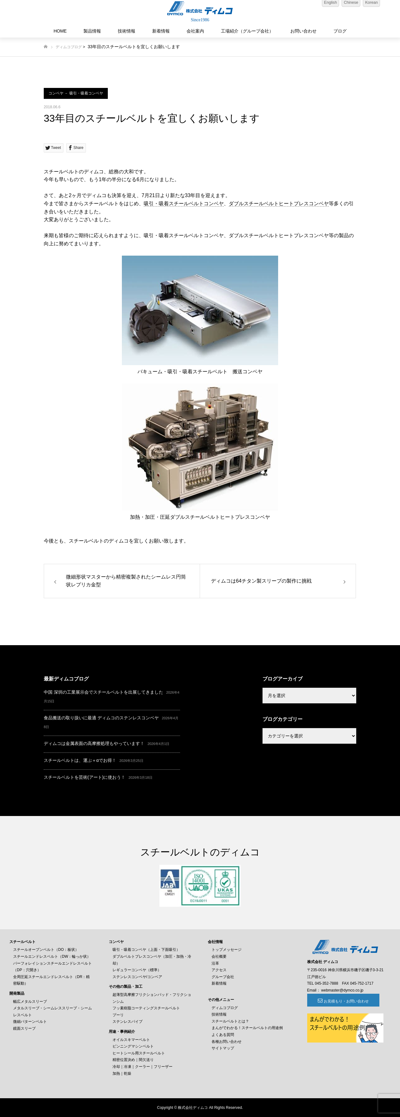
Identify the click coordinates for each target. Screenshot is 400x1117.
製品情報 (92, 30)
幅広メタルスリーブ (30, 1001)
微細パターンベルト (30, 1021)
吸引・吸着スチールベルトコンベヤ (184, 203)
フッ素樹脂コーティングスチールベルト (146, 1008)
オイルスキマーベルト (131, 1040)
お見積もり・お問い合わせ (341, 1001)
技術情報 (126, 30)
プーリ (118, 1015)
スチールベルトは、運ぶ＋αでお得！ (80, 760)
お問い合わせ (303, 30)
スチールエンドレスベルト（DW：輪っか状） (52, 956)
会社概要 (219, 956)
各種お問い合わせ (227, 1041)
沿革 (215, 963)
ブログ (340, 30)
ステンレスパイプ (127, 1021)
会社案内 (195, 30)
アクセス (219, 970)
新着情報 (161, 30)
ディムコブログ (69, 47)
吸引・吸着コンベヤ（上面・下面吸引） (146, 949)
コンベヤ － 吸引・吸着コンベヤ (75, 93)
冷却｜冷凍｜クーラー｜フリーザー (142, 1066)
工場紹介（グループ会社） (247, 30)
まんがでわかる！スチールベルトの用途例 (247, 1028)
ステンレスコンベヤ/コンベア (137, 977)
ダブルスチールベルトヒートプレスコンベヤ (279, 203)
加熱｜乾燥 (121, 1073)
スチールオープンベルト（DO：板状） (46, 949)
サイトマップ (223, 1048)
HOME (60, 30)
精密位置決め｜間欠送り (133, 1060)
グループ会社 (223, 977)
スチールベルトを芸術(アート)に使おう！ (84, 777)
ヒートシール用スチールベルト (138, 1053)
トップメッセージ (227, 949)
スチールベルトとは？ (230, 1021)
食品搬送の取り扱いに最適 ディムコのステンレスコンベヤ (101, 717)
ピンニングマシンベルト (133, 1046)
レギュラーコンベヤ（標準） (136, 970)
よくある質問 (223, 1035)
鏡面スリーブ (24, 1028)
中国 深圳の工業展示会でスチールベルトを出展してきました (103, 692)
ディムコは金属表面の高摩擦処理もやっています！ (94, 743)
